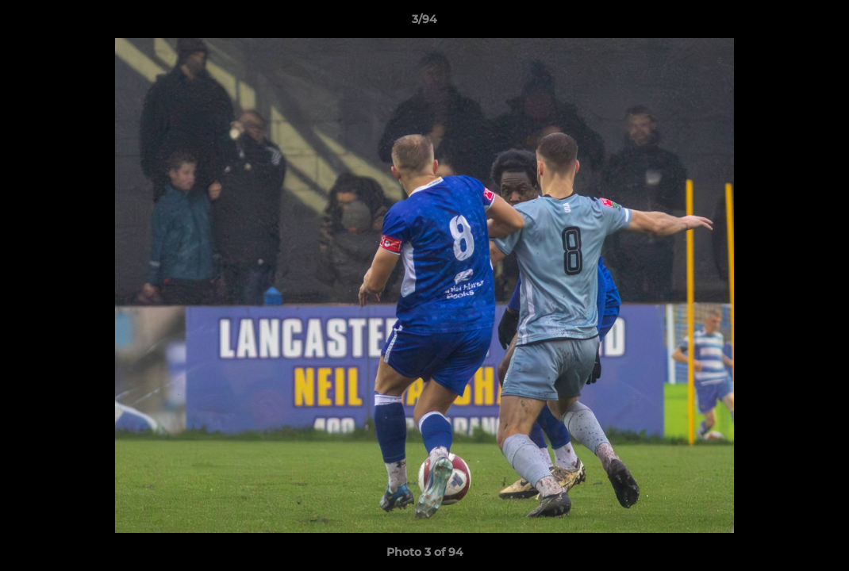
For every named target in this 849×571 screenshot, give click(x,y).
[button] (820, 23)
